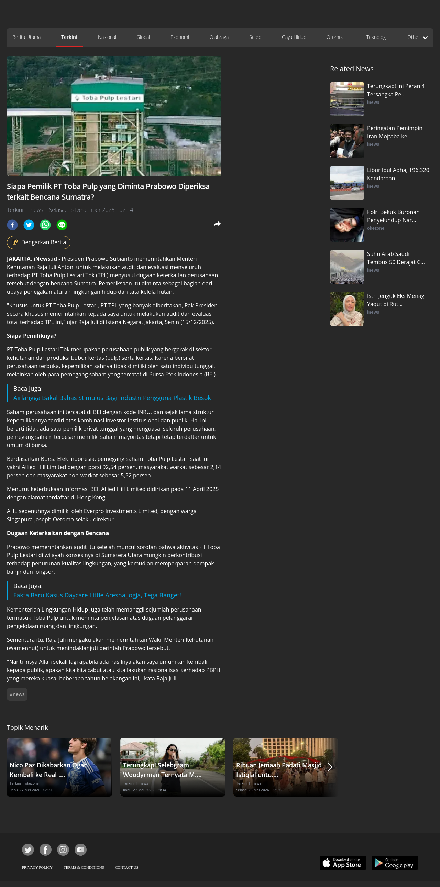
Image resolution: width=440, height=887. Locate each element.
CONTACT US (127, 867)
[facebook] (12, 224)
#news (17, 694)
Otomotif (336, 37)
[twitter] (28, 224)
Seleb (255, 37)
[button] (330, 767)
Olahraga (219, 37)
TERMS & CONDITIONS (84, 867)
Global (143, 37)
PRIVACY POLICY (37, 867)
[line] (61, 224)
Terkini (69, 37)
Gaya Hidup (294, 37)
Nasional (107, 37)
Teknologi (376, 37)
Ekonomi (179, 37)
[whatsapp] (45, 224)
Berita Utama (26, 37)
